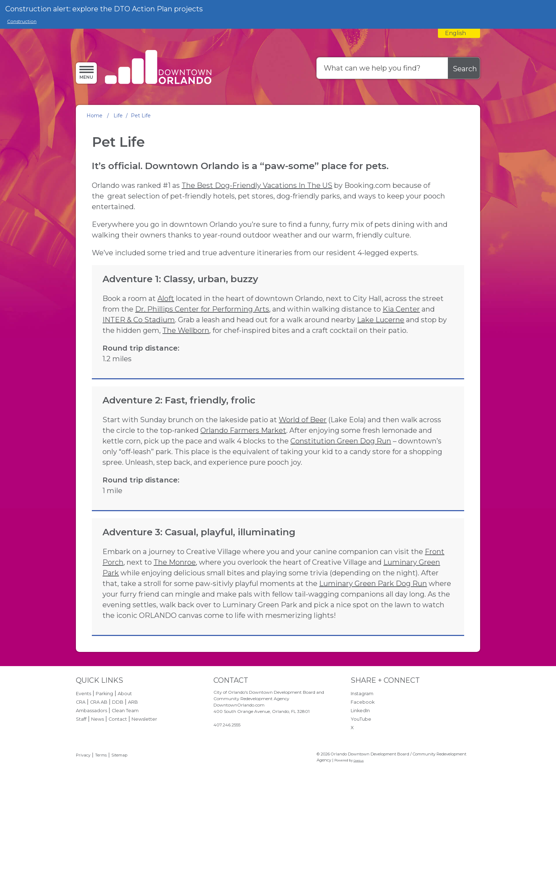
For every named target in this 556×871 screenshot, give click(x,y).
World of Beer (303, 465)
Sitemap (119, 822)
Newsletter (144, 786)
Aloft (165, 323)
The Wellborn (172, 365)
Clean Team (125, 777)
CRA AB (98, 769)
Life (118, 115)
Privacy (83, 822)
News (97, 786)
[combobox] (459, 33)
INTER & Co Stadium (303, 344)
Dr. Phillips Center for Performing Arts (295, 333)
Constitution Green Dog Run (257, 497)
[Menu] (86, 72)
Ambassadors (91, 777)
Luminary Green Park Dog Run (373, 650)
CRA (80, 769)
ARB (133, 769)
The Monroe (175, 629)
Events (83, 760)
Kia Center (231, 344)
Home (94, 115)
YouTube (361, 786)
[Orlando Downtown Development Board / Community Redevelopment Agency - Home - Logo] (158, 68)
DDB (117, 769)
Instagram (362, 760)
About (125, 760)
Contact (118, 786)
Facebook (362, 769)
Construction (22, 21)
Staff (81, 786)
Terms (101, 822)
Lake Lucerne (281, 355)
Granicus (359, 827)
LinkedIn (360, 777)
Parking (104, 760)
